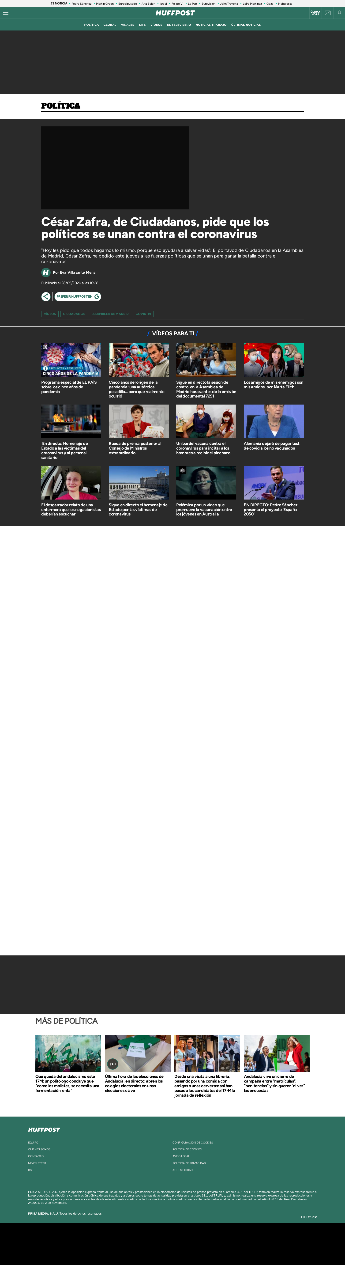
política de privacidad (189, 1163)
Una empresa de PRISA (77, 1240)
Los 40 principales (141, 1237)
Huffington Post (125, 1244)
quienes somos (39, 1149)
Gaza (270, 3)
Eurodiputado (127, 3)
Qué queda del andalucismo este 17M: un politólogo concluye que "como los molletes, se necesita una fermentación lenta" (67, 1083)
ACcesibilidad (182, 1170)
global (110, 25)
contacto (36, 1156)
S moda (202, 1251)
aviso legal (181, 1156)
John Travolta (229, 3)
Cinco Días (182, 1244)
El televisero (179, 25)
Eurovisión (208, 3)
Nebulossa (285, 3)
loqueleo (222, 1251)
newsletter (37, 1163)
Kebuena (251, 1244)
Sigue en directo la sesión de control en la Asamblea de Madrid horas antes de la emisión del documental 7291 (206, 389)
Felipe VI (177, 3)
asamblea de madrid (110, 314)
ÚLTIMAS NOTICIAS (246, 25)
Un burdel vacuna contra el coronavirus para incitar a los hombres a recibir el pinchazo (203, 448)
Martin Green (105, 3)
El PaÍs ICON (182, 1251)
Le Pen (192, 3)
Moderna (139, 1251)
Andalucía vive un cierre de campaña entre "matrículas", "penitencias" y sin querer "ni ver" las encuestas (274, 1083)
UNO (151, 1244)
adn (238, 1237)
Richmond (116, 1251)
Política (60, 106)
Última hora (315, 13)
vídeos (156, 25)
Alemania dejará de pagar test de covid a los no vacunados (271, 446)
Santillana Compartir (188, 1237)
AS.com (223, 1237)
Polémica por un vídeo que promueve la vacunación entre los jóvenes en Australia (204, 509)
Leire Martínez (252, 3)
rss (30, 1170)
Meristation (245, 1251)
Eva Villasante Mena (78, 272)
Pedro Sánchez (81, 3)
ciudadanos (74, 314)
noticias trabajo (211, 25)
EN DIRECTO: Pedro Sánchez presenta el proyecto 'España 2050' (271, 509)
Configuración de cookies (192, 1142)
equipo (33, 1142)
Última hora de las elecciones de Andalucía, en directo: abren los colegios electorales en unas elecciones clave (134, 1083)
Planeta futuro (235, 1244)
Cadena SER (208, 1237)
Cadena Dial (200, 1244)
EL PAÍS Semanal (218, 1244)
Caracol (256, 1237)
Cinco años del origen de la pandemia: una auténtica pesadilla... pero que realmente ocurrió (137, 389)
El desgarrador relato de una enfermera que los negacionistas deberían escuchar (71, 509)
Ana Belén (148, 3)
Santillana (163, 1237)
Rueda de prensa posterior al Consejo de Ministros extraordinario (135, 448)
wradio (165, 1244)
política (91, 25)
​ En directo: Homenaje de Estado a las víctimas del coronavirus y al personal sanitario (64, 450)
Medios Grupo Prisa (77, 1252)
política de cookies (187, 1149)
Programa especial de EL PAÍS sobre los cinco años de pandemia (69, 387)
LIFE (142, 25)
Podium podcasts (162, 1251)
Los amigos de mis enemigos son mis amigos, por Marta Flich (273, 385)
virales (127, 25)
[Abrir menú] (5, 13)
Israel (163, 3)
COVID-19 (143, 314)
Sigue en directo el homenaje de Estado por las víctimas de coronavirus (138, 509)
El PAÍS (119, 1237)
